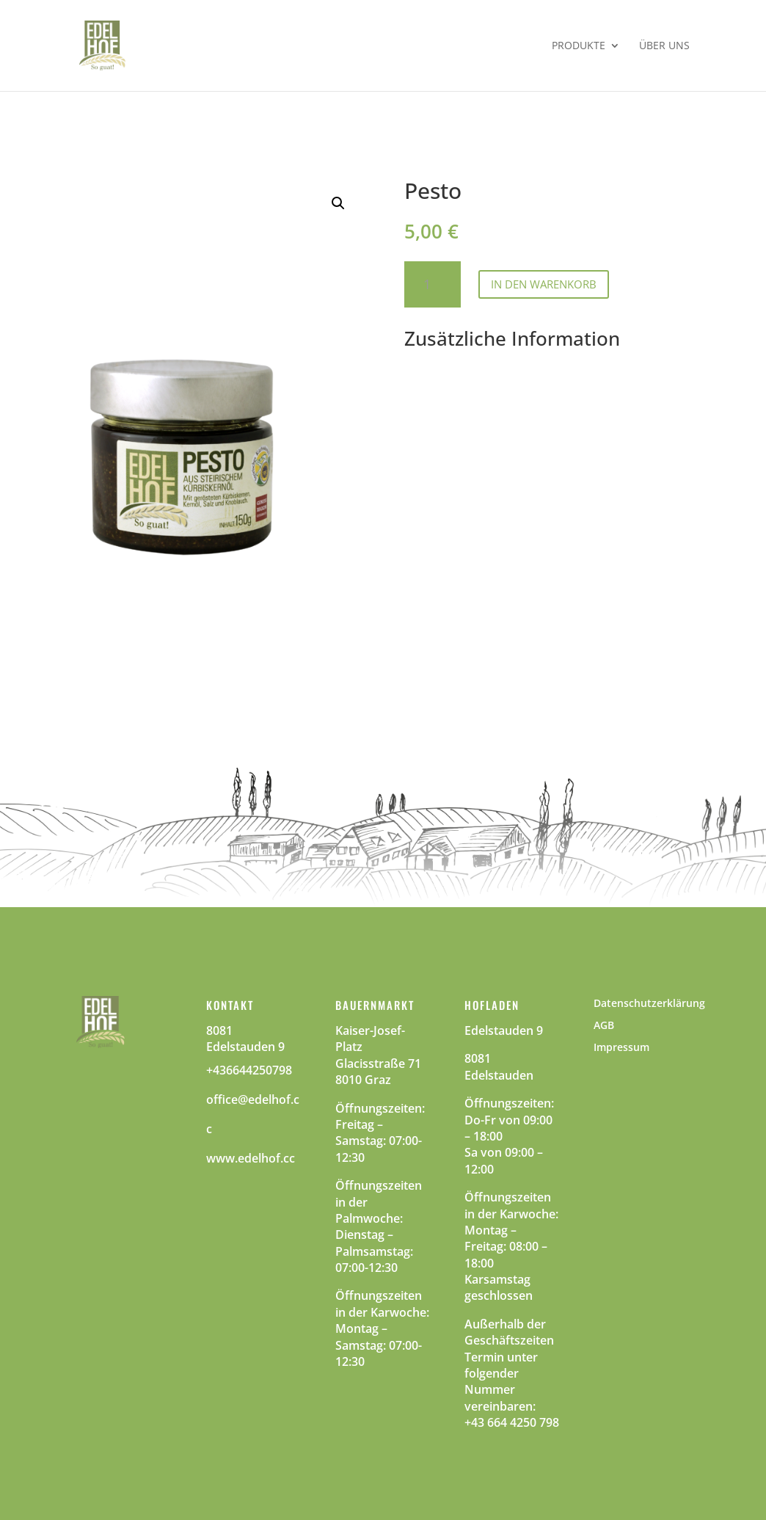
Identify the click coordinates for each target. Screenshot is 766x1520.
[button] (338, 203)
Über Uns (664, 46)
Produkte (578, 46)
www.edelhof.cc (250, 1158)
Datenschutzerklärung (649, 1004)
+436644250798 (249, 1070)
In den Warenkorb (544, 284)
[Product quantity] (432, 284)
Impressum (621, 1048)
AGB (604, 1026)
